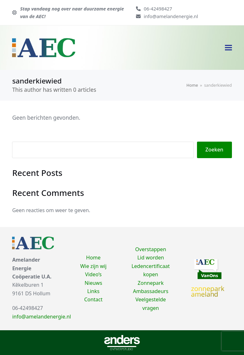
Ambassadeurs (150, 291)
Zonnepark (151, 282)
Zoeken (214, 149)
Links (93, 291)
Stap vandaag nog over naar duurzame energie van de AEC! (72, 12)
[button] (228, 47)
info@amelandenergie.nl (171, 16)
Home (93, 257)
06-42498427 (158, 8)
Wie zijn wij (93, 266)
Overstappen (150, 249)
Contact (93, 299)
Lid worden (150, 257)
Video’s (93, 274)
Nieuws (93, 282)
